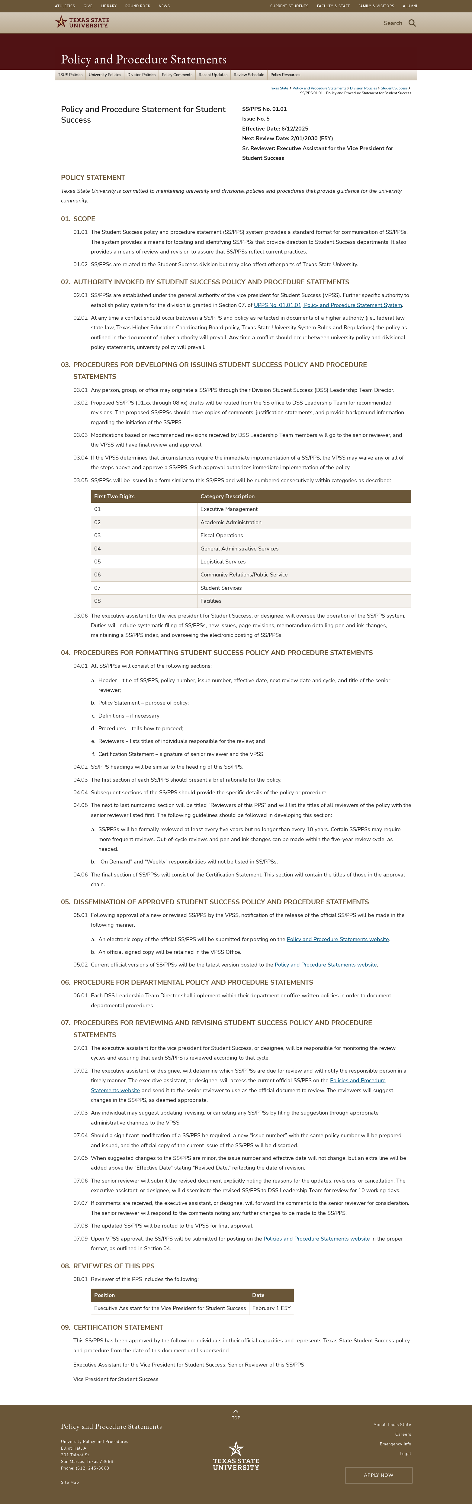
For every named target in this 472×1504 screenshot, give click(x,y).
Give (88, 6)
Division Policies (141, 75)
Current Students (289, 6)
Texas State (279, 88)
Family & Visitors (376, 6)
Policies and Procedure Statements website (317, 1238)
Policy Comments (177, 75)
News (164, 6)
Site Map (70, 1482)
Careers (403, 1434)
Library (109, 6)
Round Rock (137, 6)
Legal (405, 1454)
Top (236, 1415)
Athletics (65, 6)
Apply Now (379, 1475)
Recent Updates (213, 75)
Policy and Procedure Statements (144, 59)
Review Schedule (249, 75)
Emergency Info (395, 1444)
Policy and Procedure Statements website (338, 939)
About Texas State (392, 1425)
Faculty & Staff (333, 6)
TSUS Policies (70, 75)
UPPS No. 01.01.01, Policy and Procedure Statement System (328, 305)
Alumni (410, 6)
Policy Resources (285, 75)
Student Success (394, 88)
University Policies (105, 75)
